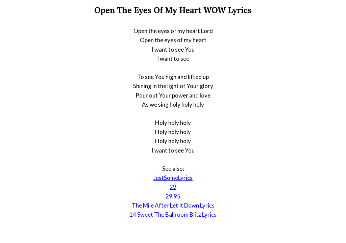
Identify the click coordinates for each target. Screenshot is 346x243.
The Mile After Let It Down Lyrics (173, 205)
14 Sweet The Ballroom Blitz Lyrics (173, 214)
